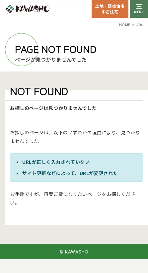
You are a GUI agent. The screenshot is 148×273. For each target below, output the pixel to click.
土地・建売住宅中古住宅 (109, 8)
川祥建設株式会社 (42, 9)
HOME (124, 24)
